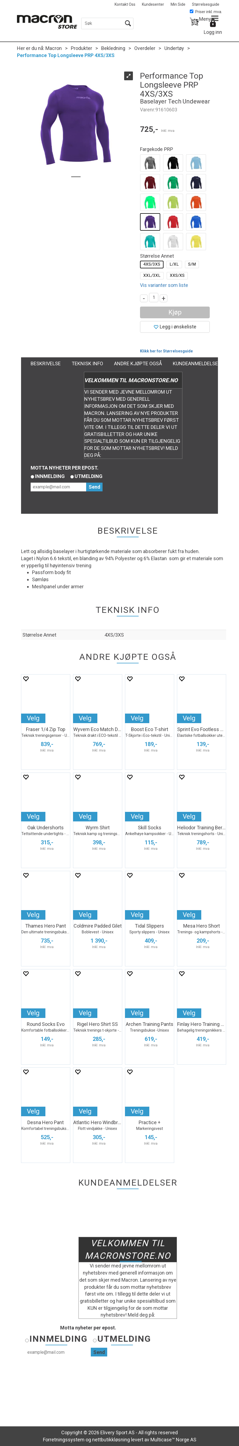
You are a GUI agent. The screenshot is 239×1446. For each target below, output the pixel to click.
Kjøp (175, 312)
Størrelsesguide (205, 4)
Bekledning (113, 48)
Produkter (81, 48)
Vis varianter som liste (164, 285)
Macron (53, 48)
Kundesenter (153, 4)
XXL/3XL (152, 275)
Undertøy (174, 48)
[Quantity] (153, 297)
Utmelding (89, 476)
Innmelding (50, 476)
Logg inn (213, 32)
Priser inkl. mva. (206, 12)
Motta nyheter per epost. (64, 468)
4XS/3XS (151, 264)
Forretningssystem (63, 1439)
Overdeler (144, 48)
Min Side (178, 4)
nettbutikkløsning (111, 1439)
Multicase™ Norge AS (173, 1439)
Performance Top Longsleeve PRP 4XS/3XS (66, 55)
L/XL (174, 264)
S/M (192, 264)
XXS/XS (177, 275)
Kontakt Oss (125, 4)
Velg (33, 718)
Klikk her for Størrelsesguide (166, 351)
